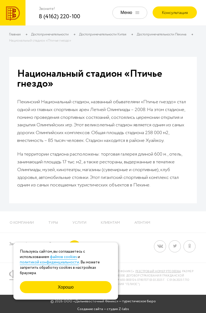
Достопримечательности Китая (102, 34)
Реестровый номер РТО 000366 (158, 272)
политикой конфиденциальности (49, 262)
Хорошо (66, 287)
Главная (15, 34)
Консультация (175, 13)
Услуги (79, 222)
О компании (22, 222)
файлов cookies (63, 257)
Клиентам (110, 222)
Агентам (142, 222)
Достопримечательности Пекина (161, 34)
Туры (53, 222)
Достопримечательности (50, 34)
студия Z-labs (118, 309)
